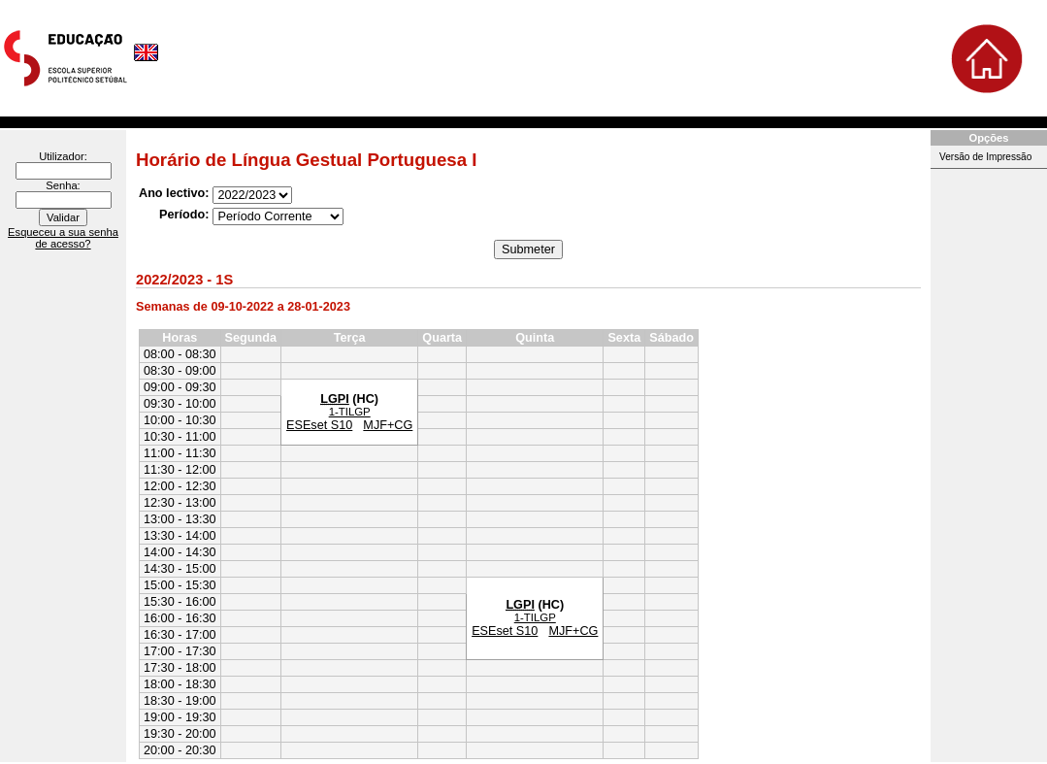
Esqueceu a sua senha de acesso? (63, 237)
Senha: (63, 185)
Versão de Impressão (985, 156)
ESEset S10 (319, 425)
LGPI (334, 399)
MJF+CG (387, 425)
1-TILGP (350, 411)
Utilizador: (63, 156)
